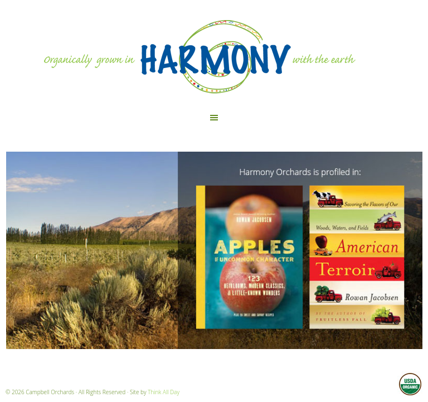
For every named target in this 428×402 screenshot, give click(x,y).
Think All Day (163, 392)
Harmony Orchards (214, 54)
